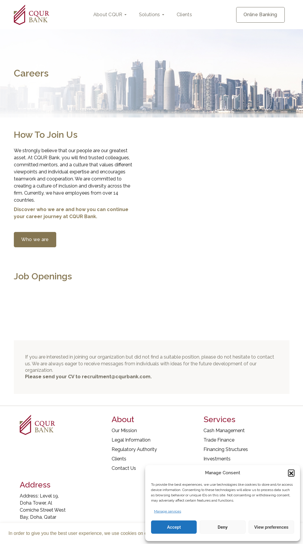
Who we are (35, 239)
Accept (174, 527)
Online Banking (260, 14)
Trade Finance (218, 440)
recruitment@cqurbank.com (116, 376)
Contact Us (124, 468)
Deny (223, 527)
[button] (291, 473)
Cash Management (224, 430)
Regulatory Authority (134, 449)
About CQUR (107, 14)
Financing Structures (225, 449)
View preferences (271, 527)
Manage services (167, 511)
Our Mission (124, 430)
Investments (217, 459)
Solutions (149, 14)
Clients (184, 14)
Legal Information (131, 440)
